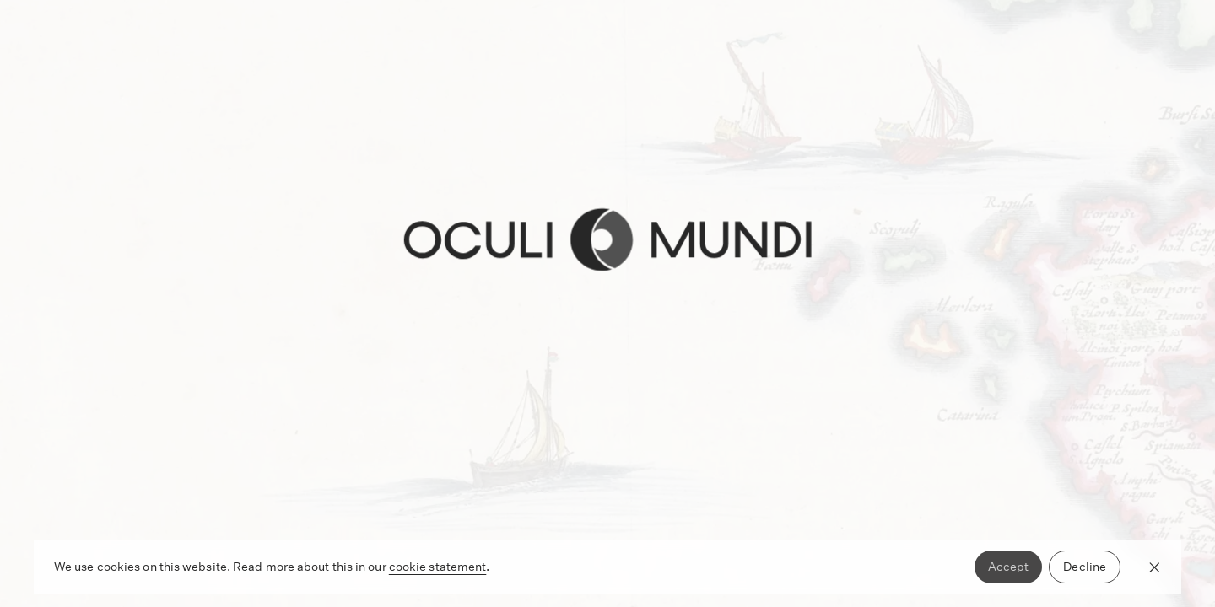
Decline (1084, 566)
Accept (1008, 566)
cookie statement (438, 566)
